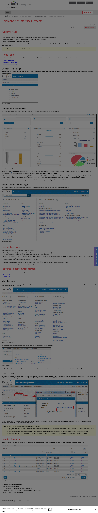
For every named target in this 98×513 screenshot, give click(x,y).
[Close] (95, 509)
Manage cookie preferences (75, 509)
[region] (49, 509)
